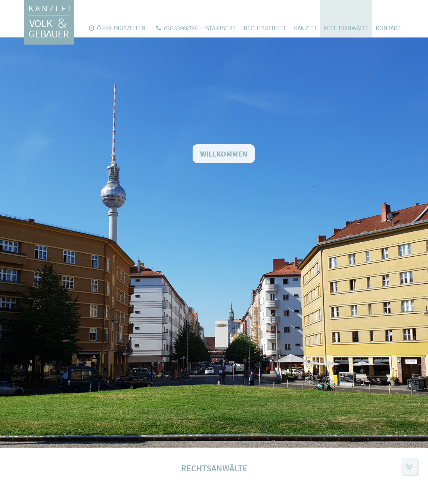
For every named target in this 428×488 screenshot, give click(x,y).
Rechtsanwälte (346, 28)
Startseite (221, 28)
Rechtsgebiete (265, 28)
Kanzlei (305, 28)
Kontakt (388, 28)
